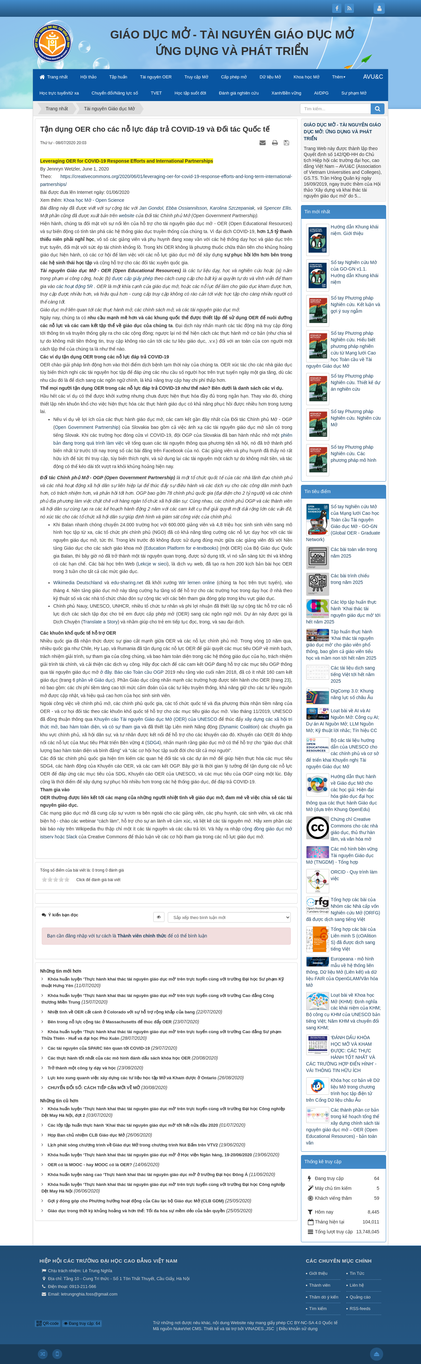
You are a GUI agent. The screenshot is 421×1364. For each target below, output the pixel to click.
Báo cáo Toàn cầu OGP (138, 672)
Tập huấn (118, 76)
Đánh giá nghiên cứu (239, 93)
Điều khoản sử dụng (298, 1328)
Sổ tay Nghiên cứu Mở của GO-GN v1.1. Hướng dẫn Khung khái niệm (355, 272)
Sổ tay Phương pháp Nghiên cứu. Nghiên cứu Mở (356, 418)
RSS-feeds (360, 1308)
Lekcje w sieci (152, 563)
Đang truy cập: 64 (82, 1323)
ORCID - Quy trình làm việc (354, 875)
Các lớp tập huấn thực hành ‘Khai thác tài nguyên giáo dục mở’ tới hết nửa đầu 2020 (133, 1125)
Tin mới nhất (317, 211)
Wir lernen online (197, 582)
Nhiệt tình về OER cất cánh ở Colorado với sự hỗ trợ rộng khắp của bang (121, 1012)
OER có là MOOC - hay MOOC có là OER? (90, 1164)
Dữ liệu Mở (270, 76)
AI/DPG (321, 93)
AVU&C (373, 76)
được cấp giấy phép (132, 278)
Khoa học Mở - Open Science (94, 200)
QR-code (48, 1323)
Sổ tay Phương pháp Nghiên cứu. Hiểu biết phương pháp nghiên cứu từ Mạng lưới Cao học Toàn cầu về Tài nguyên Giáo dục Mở (341, 349)
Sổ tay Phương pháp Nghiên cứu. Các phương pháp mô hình (354, 453)
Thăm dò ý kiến (323, 1297)
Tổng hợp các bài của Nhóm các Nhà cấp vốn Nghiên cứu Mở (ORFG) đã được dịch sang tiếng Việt (343, 909)
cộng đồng (254, 828)
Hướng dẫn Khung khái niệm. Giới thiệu (355, 230)
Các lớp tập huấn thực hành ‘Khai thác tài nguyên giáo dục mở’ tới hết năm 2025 (343, 611)
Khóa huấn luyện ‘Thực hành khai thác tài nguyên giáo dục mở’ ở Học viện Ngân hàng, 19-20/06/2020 (150, 1154)
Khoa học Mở (306, 76)
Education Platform (165, 548)
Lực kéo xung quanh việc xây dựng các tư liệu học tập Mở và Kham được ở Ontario (132, 1077)
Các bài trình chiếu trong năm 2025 (350, 579)
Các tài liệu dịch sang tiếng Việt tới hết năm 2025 (353, 674)
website (126, 215)
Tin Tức (357, 1273)
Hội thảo (88, 76)
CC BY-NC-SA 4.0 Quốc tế (312, 1322)
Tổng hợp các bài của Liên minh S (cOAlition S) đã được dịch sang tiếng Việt (354, 939)
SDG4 (153, 742)
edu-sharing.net (126, 582)
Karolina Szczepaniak (232, 208)
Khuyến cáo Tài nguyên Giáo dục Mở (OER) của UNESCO (155, 719)
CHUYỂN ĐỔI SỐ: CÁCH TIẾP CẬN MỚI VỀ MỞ (94, 1087)
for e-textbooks (201, 548)
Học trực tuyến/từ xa (59, 93)
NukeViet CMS (187, 1328)
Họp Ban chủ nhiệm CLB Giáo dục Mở (86, 1135)
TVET (156, 93)
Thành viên (319, 1285)
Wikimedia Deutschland (77, 582)
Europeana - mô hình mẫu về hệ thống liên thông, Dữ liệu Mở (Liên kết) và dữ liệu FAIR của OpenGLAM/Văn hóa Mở (342, 972)
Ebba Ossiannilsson (186, 208)
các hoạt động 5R (75, 286)
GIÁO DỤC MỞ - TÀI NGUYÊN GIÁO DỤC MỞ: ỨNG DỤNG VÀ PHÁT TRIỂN (342, 131)
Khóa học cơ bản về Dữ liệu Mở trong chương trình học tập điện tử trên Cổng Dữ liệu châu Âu (343, 1090)
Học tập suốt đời (190, 93)
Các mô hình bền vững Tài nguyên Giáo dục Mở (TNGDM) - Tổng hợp (342, 855)
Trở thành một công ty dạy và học (82, 1067)
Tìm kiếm (318, 1308)
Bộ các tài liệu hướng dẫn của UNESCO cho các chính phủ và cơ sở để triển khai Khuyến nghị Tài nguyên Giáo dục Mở (342, 753)
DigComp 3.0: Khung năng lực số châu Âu (352, 694)
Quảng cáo (360, 1297)
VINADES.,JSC (259, 1328)
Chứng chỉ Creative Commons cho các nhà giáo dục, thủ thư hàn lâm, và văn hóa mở (354, 829)
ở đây (105, 672)
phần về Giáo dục (95, 680)
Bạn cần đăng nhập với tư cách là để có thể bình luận (127, 935)
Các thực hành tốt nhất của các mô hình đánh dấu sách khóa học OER (119, 1058)
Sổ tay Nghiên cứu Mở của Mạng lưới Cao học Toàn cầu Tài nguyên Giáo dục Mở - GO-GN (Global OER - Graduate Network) (343, 523)
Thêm (337, 76)
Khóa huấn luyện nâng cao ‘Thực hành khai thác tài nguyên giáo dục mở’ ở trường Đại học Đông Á (148, 1174)
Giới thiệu (318, 1273)
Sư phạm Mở (353, 93)
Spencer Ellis (277, 208)
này (61, 828)
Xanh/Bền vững (286, 93)
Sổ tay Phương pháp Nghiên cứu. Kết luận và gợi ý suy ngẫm (355, 304)
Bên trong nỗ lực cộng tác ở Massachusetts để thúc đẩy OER (110, 1021)
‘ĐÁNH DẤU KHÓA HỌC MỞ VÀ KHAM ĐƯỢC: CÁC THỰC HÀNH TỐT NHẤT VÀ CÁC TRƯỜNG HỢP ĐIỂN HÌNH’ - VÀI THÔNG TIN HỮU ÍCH (341, 1054)
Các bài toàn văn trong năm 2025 (354, 553)
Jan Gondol (151, 208)
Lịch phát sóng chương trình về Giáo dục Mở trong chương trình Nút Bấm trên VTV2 (133, 1144)
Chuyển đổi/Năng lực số (115, 93)
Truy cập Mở (196, 76)
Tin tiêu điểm (318, 491)
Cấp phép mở (234, 76)
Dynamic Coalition (239, 726)
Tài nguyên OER (156, 76)
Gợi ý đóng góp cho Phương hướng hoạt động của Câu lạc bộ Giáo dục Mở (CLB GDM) (136, 1200)
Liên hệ (356, 1285)
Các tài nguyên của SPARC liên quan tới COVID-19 (99, 1048)
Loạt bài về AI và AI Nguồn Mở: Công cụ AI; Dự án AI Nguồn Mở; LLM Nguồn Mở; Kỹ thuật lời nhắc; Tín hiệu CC (342, 720)
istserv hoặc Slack (58, 836)
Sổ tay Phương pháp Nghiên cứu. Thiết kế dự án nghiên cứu (355, 382)
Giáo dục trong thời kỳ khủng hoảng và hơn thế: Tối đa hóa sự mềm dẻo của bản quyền (136, 1210)
